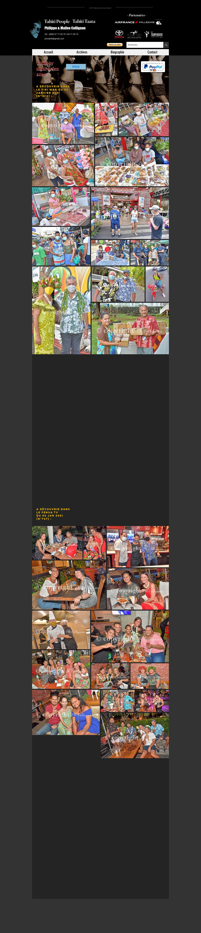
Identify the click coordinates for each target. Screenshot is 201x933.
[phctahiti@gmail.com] (55, 38)
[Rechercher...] (142, 45)
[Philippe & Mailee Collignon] (66, 28)
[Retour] (76, 66)
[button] (115, 44)
